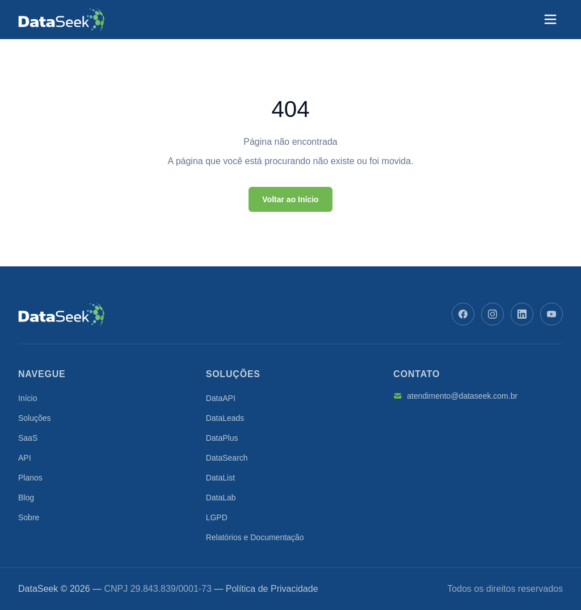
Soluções (34, 418)
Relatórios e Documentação (255, 537)
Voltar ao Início (290, 199)
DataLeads (225, 418)
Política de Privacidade (272, 589)
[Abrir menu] (550, 19)
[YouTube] (551, 314)
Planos (30, 477)
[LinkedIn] (522, 314)
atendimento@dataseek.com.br (455, 395)
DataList (220, 477)
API (24, 457)
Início (27, 398)
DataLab (221, 497)
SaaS (27, 437)
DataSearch (227, 457)
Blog (26, 497)
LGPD (217, 517)
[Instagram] (492, 314)
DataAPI (220, 398)
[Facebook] (463, 314)
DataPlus (222, 437)
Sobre (28, 517)
